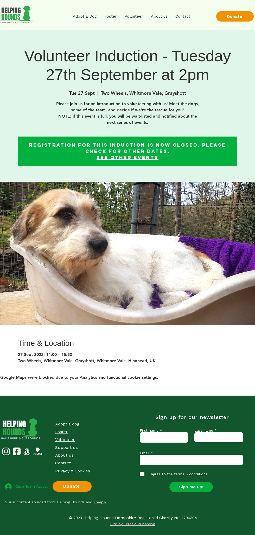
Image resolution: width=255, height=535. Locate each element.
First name (149, 430)
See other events (127, 157)
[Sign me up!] (191, 487)
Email (144, 453)
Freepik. (100, 502)
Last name (203, 430)
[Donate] (235, 16)
